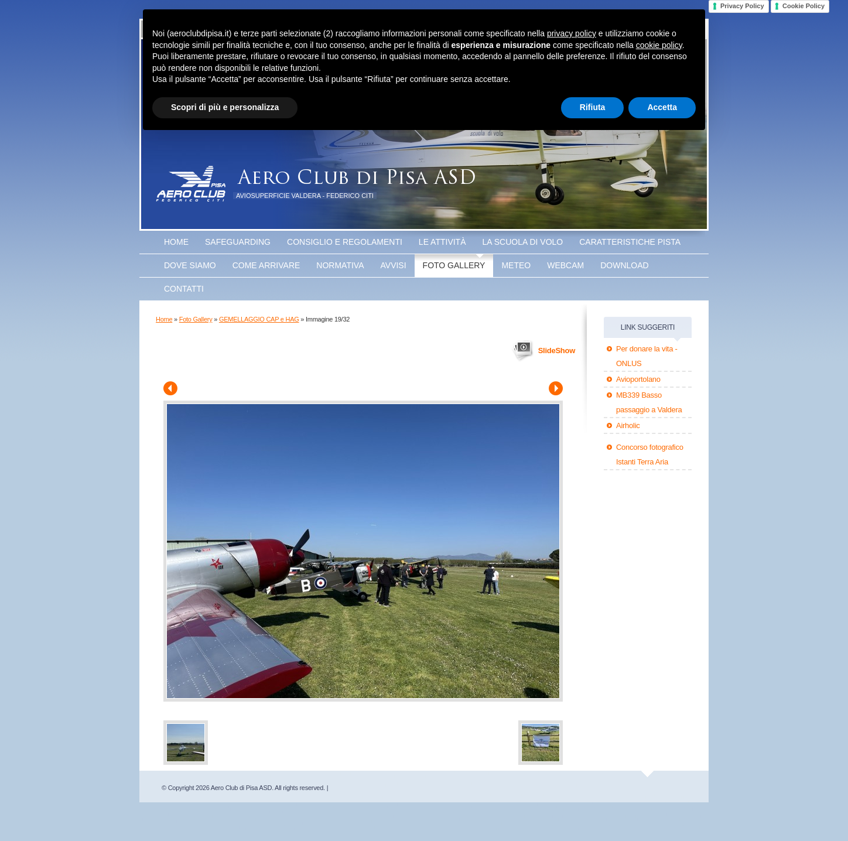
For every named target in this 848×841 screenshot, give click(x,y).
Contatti (184, 288)
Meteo (516, 265)
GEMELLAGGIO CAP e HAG (259, 319)
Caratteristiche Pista (630, 242)
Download (624, 265)
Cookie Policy (803, 5)
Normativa (340, 265)
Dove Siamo (190, 265)
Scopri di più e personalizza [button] (225, 107)
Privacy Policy (742, 5)
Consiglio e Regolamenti (344, 242)
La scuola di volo (523, 242)
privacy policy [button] (571, 33)
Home (176, 242)
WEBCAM (565, 265)
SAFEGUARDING (238, 242)
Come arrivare (266, 265)
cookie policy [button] (659, 45)
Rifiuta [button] (593, 107)
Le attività (442, 242)
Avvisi (393, 265)
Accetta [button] (662, 107)
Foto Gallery (454, 265)
